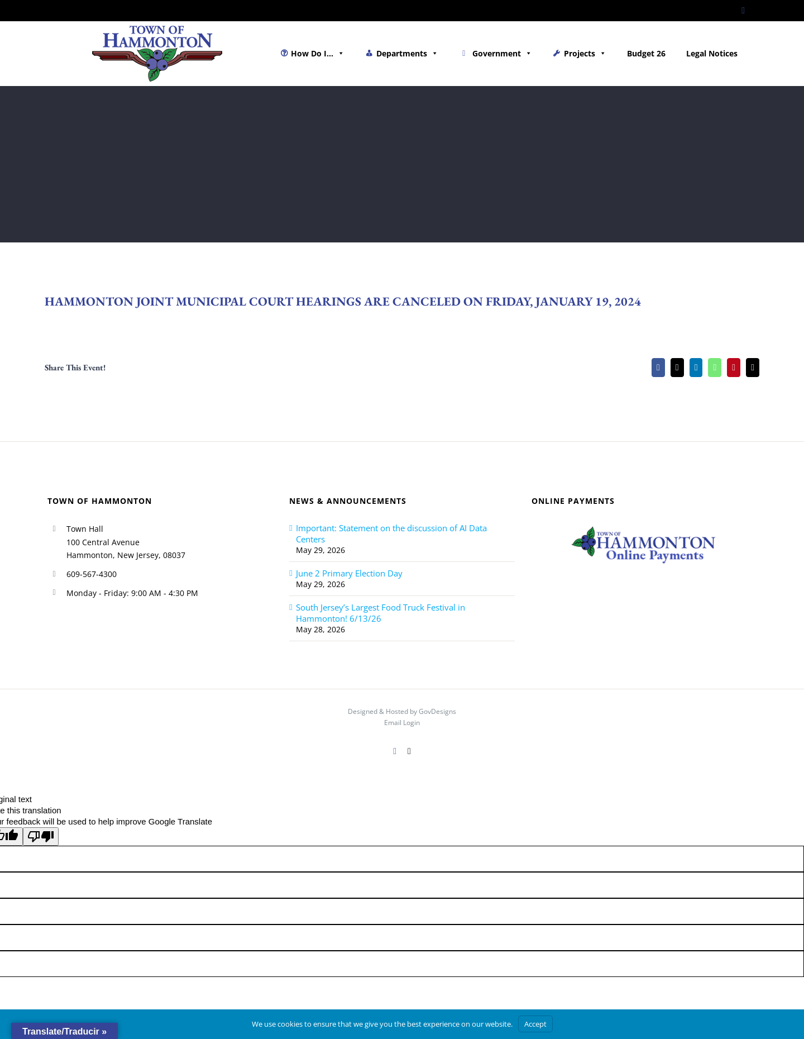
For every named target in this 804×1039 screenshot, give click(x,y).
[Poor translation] (41, 836)
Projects (585, 53)
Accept (535, 1024)
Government (502, 53)
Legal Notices (712, 53)
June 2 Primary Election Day (349, 573)
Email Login (402, 722)
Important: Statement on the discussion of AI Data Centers (391, 533)
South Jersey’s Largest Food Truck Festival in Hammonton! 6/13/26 (380, 613)
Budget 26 (646, 53)
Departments (407, 53)
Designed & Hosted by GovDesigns (402, 711)
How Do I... (317, 53)
